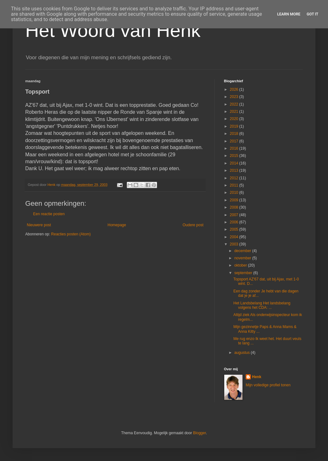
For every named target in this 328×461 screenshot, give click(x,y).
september (243, 273)
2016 (234, 148)
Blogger (199, 433)
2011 (234, 185)
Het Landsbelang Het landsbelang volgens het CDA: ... (261, 305)
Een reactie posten (49, 214)
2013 (234, 170)
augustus (242, 352)
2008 (234, 207)
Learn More (289, 14)
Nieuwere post (39, 225)
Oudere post (193, 225)
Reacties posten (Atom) (71, 234)
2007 (234, 215)
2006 (234, 222)
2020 (234, 119)
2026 (234, 89)
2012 (234, 178)
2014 (234, 163)
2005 (234, 229)
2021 (234, 111)
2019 (234, 126)
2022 (234, 104)
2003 (234, 244)
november (243, 258)
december (243, 251)
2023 (234, 97)
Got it (312, 14)
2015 (234, 155)
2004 (234, 237)
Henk (256, 377)
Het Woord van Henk (113, 30)
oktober (241, 265)
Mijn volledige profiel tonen (268, 385)
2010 (234, 192)
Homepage (117, 225)
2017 (234, 141)
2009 (234, 200)
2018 (234, 133)
